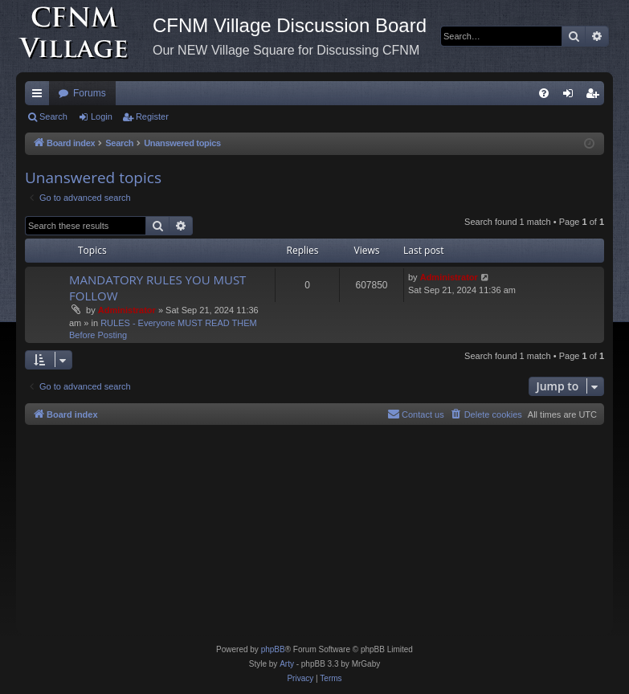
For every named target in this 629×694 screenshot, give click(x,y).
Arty (287, 663)
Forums (89, 93)
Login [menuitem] (571, 96)
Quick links (40, 96)
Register (152, 116)
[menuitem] (544, 93)
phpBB (273, 649)
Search (53, 116)
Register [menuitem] (595, 96)
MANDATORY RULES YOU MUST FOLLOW (157, 287)
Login (101, 116)
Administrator (127, 310)
